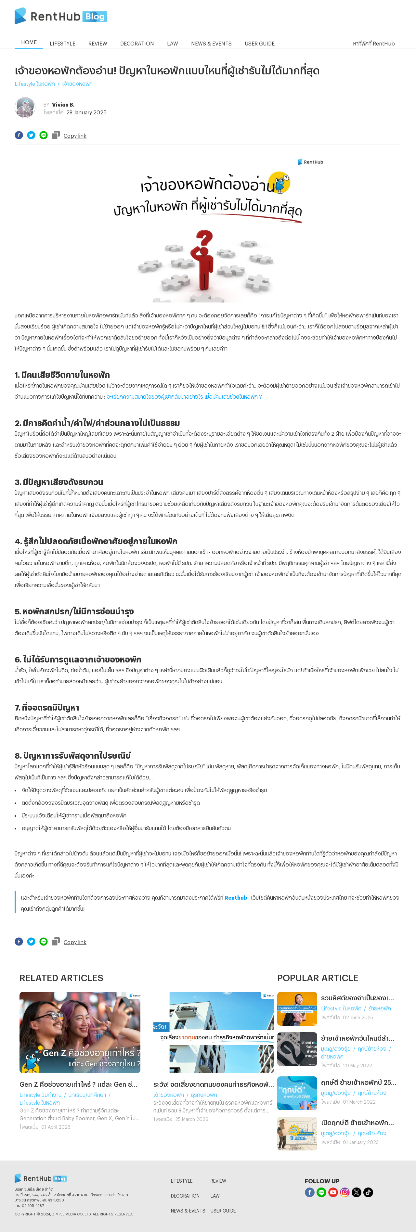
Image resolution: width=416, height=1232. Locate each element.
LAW (215, 1195)
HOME (29, 41)
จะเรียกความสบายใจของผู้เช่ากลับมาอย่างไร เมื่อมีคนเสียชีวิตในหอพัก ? (184, 395)
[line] (43, 135)
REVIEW (218, 1180)
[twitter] (31, 135)
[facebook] (19, 135)
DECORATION (185, 1195)
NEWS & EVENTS (188, 1210)
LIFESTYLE (181, 1180)
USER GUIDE (223, 1210)
